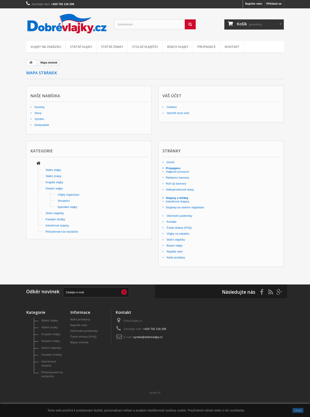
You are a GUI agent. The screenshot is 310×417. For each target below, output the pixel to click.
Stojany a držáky (177, 198)
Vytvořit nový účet (177, 113)
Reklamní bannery (177, 177)
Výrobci (39, 119)
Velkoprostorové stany (180, 189)
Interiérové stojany (57, 225)
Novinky (39, 107)
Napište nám (253, 3)
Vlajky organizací (68, 194)
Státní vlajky (81, 47)
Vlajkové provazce (177, 171)
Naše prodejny (175, 257)
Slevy (37, 113)
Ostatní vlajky (54, 188)
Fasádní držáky (55, 219)
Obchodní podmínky (179, 215)
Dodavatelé (41, 125)
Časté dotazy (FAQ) (179, 227)
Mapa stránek (79, 342)
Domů (170, 162)
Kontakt (232, 47)
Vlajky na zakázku (46, 47)
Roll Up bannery (176, 183)
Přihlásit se (274, 3)
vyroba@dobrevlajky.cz (148, 337)
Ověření (171, 107)
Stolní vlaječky (145, 47)
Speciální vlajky (67, 207)
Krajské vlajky (54, 182)
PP (159, 393)
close (298, 410)
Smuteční (64, 200)
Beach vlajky (177, 47)
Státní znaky (112, 47)
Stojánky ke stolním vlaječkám (185, 207)
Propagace (206, 47)
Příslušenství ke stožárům (61, 231)
